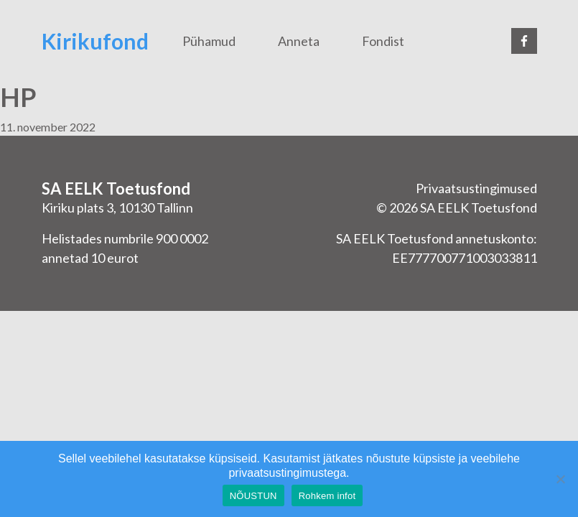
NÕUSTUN (253, 495)
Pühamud (209, 41)
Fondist (383, 41)
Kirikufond (95, 41)
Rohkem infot (327, 495)
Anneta (299, 41)
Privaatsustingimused (476, 188)
